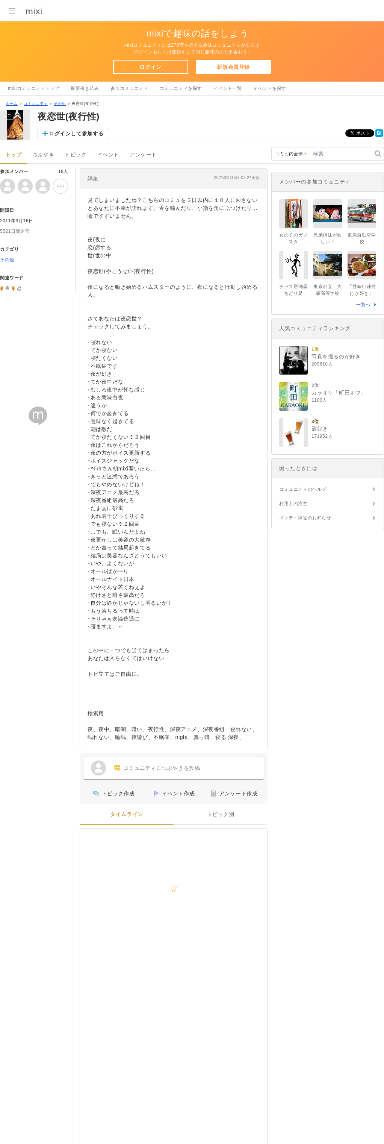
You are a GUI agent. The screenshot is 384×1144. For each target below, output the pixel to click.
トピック (75, 155)
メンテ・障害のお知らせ (305, 517)
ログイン (150, 67)
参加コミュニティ (129, 88)
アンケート (143, 155)
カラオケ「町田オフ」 (338, 393)
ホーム (12, 104)
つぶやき (43, 155)
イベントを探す (269, 88)
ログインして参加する (76, 133)
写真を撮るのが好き (336, 357)
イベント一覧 (227, 88)
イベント (108, 155)
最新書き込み (85, 88)
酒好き (319, 429)
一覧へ (363, 304)
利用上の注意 (293, 503)
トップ (13, 155)
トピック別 (220, 814)
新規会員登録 (233, 67)
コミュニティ (36, 104)
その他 (60, 104)
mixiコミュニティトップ (33, 88)
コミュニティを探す (181, 88)
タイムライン (126, 814)
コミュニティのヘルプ (303, 489)
